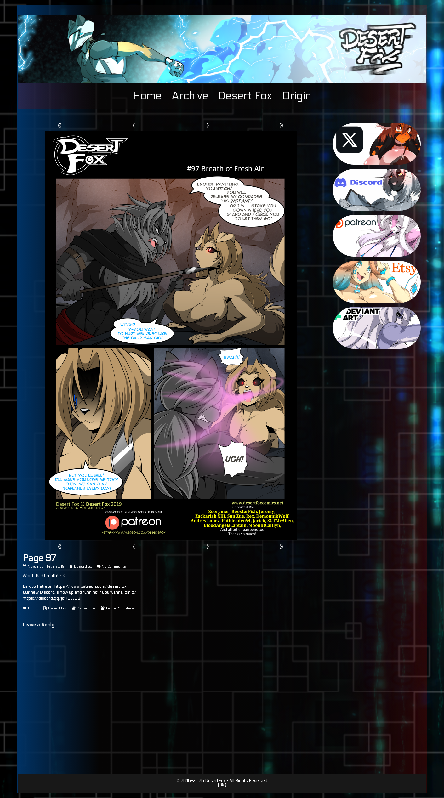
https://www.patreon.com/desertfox (90, 586)
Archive (190, 95)
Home (147, 95)
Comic (33, 608)
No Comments (114, 566)
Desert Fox (245, 95)
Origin (296, 95)
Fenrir (111, 608)
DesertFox (83, 566)
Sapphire (126, 608)
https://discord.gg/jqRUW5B (51, 598)
